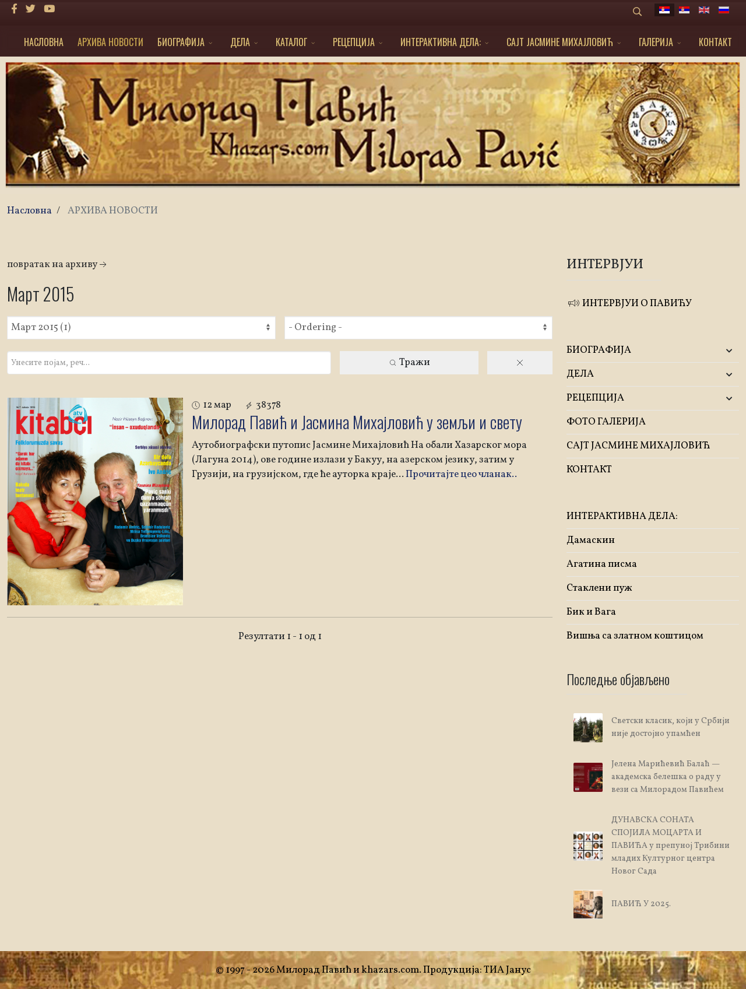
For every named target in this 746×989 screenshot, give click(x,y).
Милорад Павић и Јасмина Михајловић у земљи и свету (357, 422)
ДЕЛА (240, 42)
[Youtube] (49, 9)
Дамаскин (590, 540)
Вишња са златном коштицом (634, 636)
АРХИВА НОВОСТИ (110, 42)
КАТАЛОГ (291, 42)
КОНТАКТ (715, 42)
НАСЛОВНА (44, 42)
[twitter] (31, 9)
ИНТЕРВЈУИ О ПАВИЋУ (629, 303)
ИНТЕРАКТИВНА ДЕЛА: (440, 42)
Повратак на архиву (58, 264)
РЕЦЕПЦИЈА (354, 42)
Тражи (409, 362)
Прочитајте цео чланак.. (461, 474)
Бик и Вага (591, 612)
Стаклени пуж (599, 588)
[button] (710, 351)
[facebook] (14, 9)
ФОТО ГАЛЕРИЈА (606, 422)
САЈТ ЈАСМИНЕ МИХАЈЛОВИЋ (559, 42)
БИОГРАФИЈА (181, 42)
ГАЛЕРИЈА (656, 42)
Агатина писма (601, 564)
